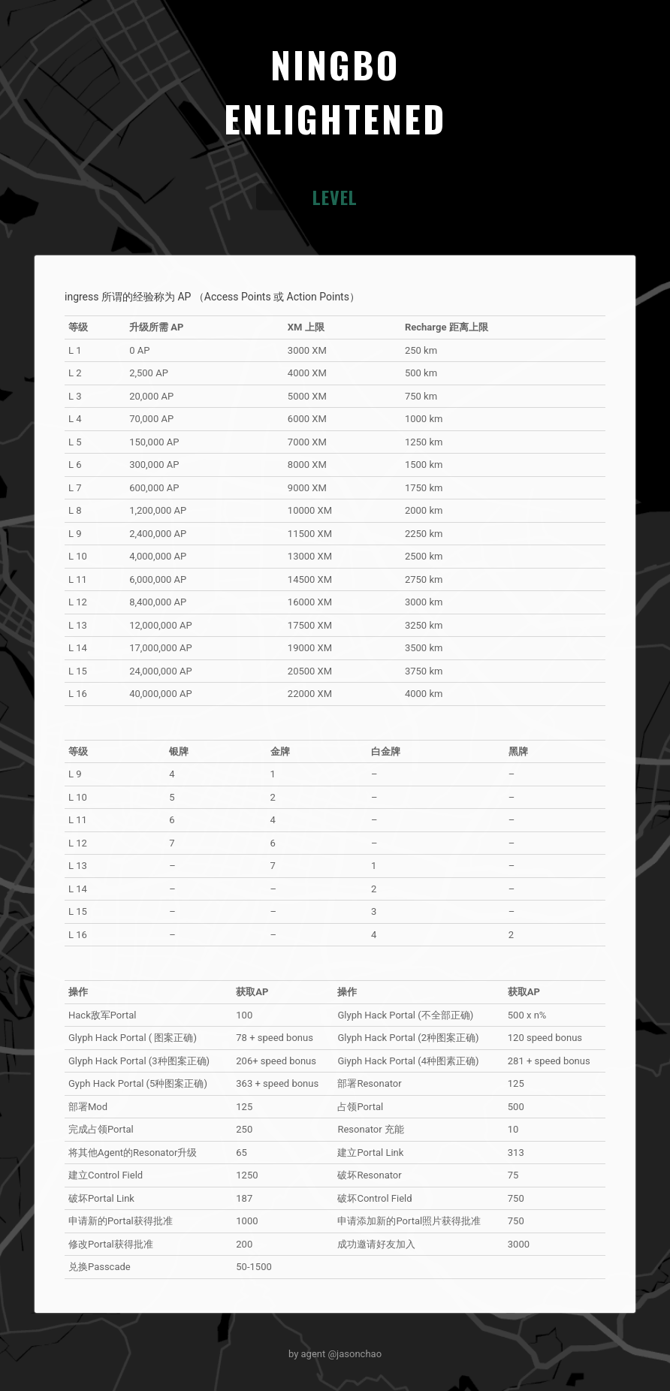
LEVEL (335, 196)
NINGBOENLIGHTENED (335, 91)
